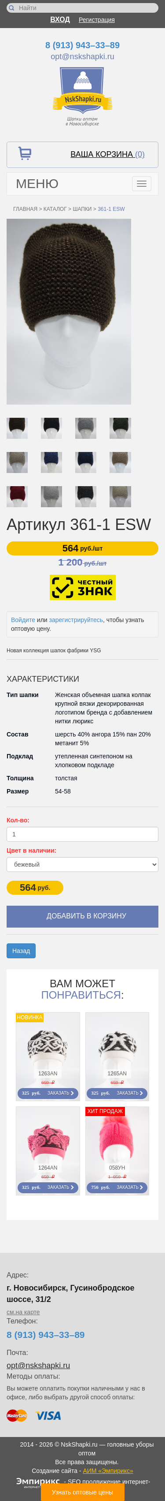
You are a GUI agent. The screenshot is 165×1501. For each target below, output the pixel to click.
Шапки (82, 209)
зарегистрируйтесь (76, 619)
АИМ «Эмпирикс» (108, 1470)
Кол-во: (18, 820)
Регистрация (97, 19)
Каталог (55, 209)
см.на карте (23, 1312)
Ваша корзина (107, 154)
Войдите (23, 619)
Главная (25, 209)
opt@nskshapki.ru (82, 56)
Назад (21, 950)
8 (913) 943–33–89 (82, 45)
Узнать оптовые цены (82, 1492)
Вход (60, 19)
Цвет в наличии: (31, 850)
